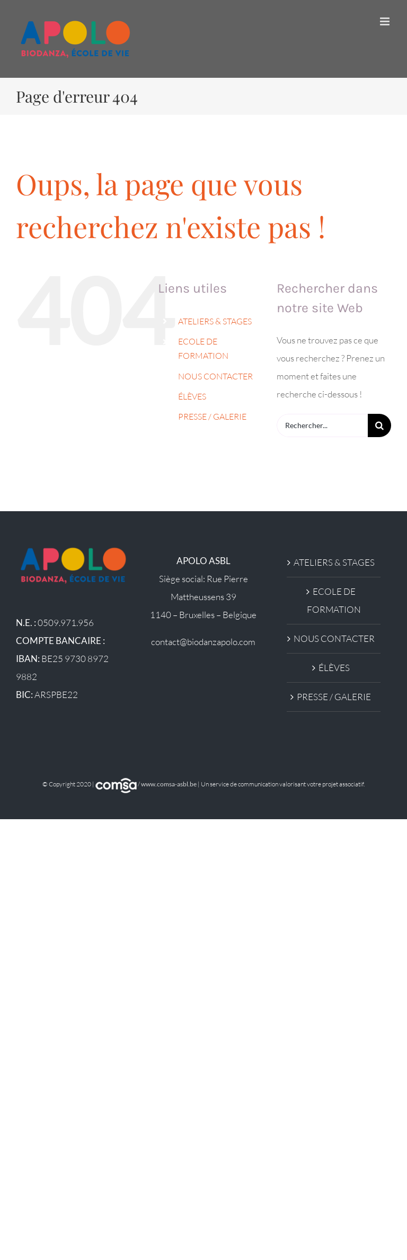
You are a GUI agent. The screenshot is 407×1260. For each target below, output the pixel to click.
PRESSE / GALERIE (212, 416)
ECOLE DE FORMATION (334, 600)
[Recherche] (379, 425)
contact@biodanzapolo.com (203, 641)
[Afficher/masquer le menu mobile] (385, 21)
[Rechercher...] (322, 425)
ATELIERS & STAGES (215, 321)
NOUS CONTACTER (215, 376)
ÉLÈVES (192, 396)
